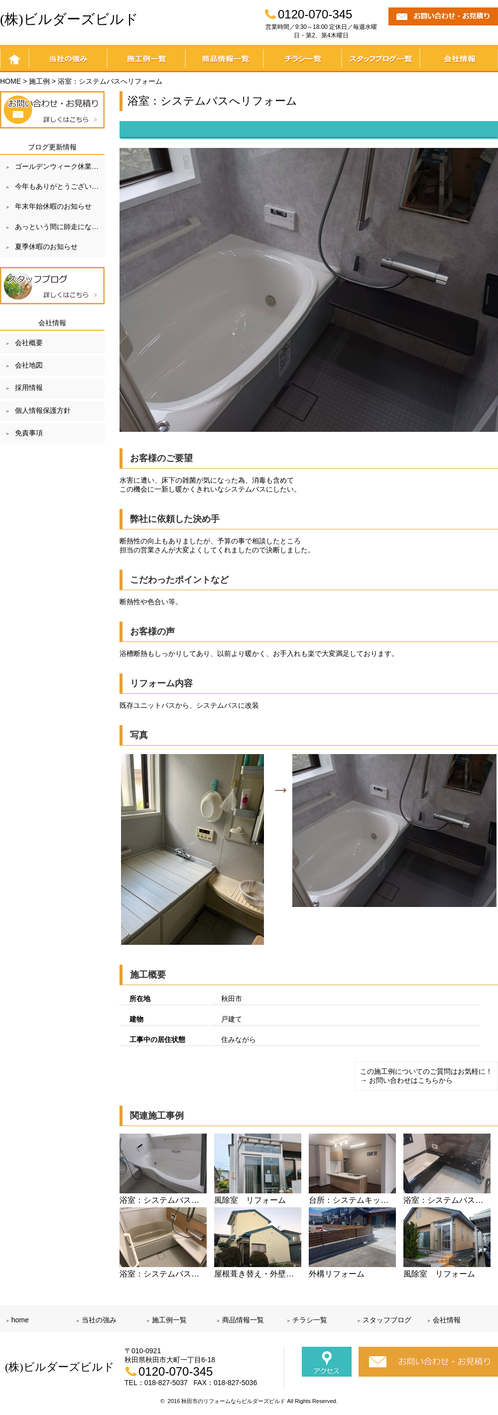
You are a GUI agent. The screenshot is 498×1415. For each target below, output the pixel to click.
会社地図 (29, 365)
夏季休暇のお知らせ (46, 247)
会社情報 (459, 58)
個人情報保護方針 (43, 410)
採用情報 (29, 387)
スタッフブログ (387, 1320)
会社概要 (29, 343)
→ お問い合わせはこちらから (406, 1080)
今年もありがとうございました (60, 186)
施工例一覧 (146, 58)
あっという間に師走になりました (60, 227)
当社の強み (68, 58)
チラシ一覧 (302, 58)
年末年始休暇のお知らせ (53, 206)
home (14, 58)
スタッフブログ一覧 (381, 58)
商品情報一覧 (224, 58)
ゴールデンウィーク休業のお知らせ (60, 166)
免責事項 (29, 433)
